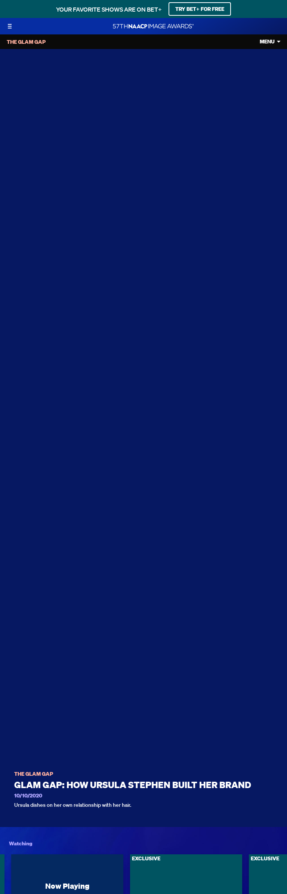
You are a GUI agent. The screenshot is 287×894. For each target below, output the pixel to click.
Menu (267, 42)
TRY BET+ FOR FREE (199, 9)
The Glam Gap (33, 774)
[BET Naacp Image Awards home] (153, 26)
